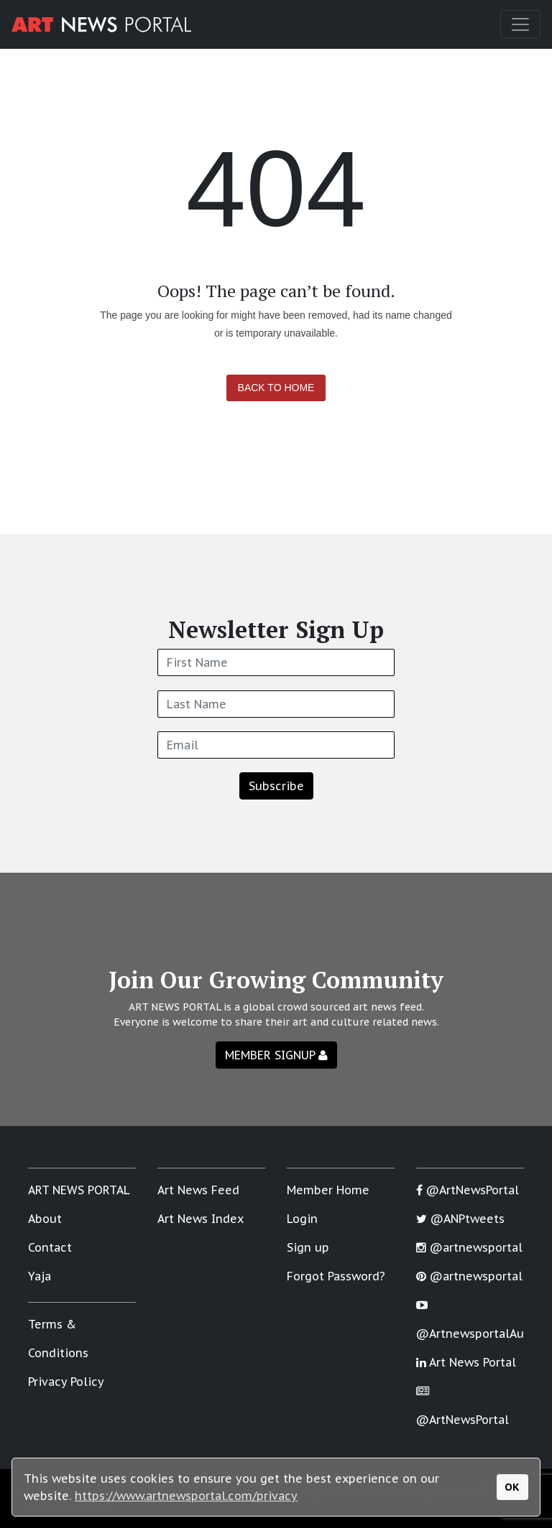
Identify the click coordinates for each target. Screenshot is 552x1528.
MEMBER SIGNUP (276, 1055)
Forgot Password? (336, 1276)
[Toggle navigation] (520, 24)
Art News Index (200, 1218)
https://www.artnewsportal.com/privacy (186, 1496)
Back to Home (276, 387)
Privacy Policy (66, 1381)
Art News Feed (198, 1190)
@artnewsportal (469, 1247)
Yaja (39, 1276)
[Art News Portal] (101, 24)
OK (512, 1487)
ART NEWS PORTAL (79, 1190)
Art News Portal (466, 1362)
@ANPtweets (460, 1218)
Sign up (308, 1247)
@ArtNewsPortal (467, 1190)
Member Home (328, 1190)
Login (302, 1218)
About (45, 1218)
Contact (50, 1247)
